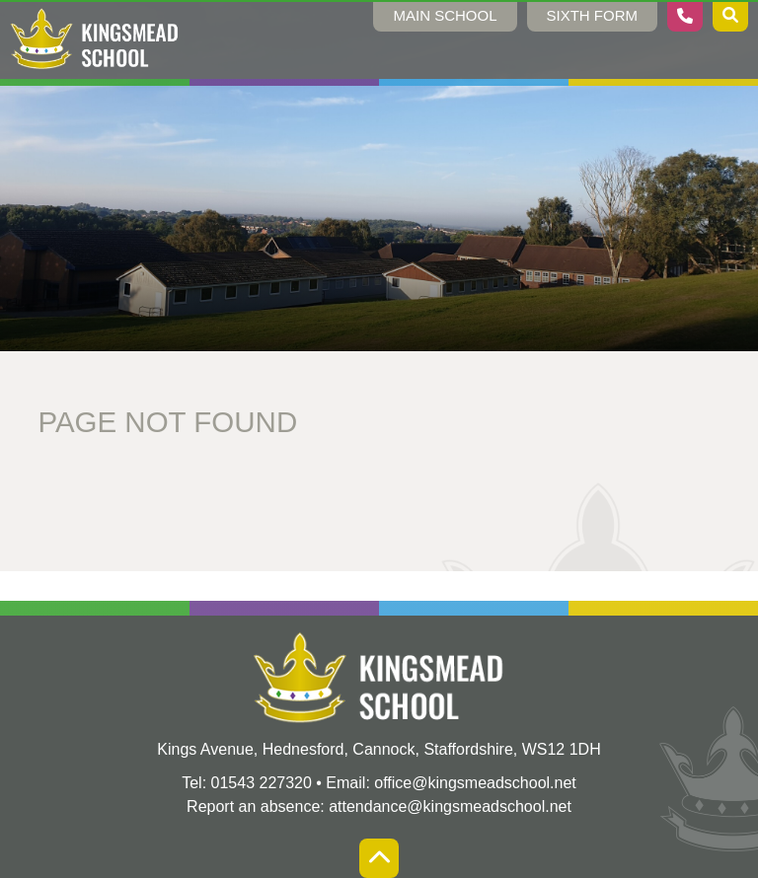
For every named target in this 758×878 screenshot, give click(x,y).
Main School (444, 15)
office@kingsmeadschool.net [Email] (475, 782)
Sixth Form (593, 15)
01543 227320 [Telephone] (261, 782)
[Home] (95, 39)
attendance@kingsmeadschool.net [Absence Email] (450, 806)
